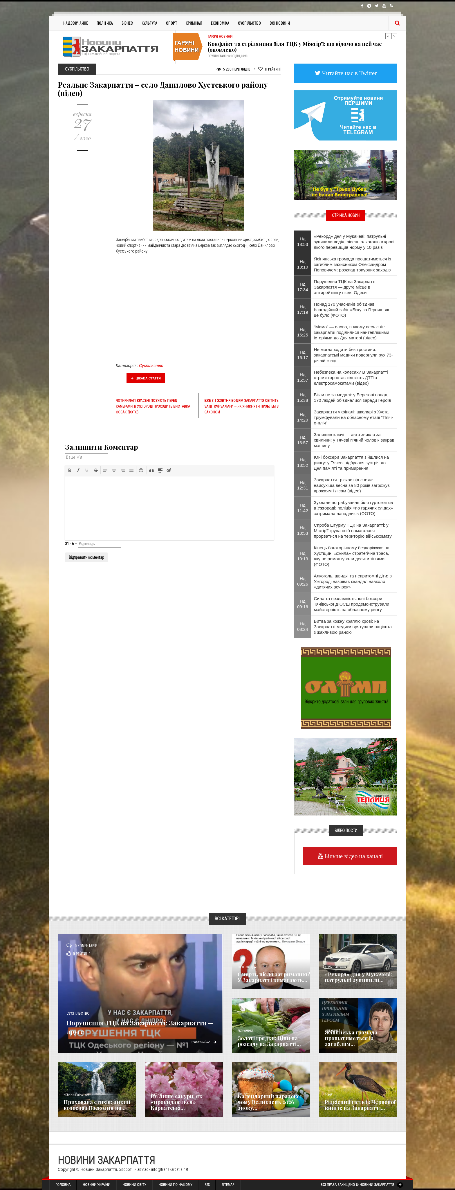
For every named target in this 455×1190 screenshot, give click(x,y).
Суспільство (249, 23)
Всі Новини (280, 23)
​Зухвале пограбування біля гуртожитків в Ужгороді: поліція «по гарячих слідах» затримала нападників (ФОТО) (353, 508)
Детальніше (201, 1041)
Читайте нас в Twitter (349, 73)
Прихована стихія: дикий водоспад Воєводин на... (97, 1105)
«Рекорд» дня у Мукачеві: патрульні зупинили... (358, 977)
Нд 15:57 (302, 377)
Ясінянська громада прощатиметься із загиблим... (351, 1038)
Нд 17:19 (302, 309)
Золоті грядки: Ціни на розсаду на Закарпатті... (269, 1041)
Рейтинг (269, 68)
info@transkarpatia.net (169, 1169)
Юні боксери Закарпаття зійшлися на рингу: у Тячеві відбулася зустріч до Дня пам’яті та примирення (351, 463)
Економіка (220, 23)
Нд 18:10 (302, 264)
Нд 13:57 (302, 440)
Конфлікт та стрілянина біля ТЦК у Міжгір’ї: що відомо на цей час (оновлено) (295, 46)
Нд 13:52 (302, 462)
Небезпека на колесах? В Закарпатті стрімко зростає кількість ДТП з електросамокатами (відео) (351, 378)
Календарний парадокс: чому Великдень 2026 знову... (269, 1102)
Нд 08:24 (302, 626)
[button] (70, 470)
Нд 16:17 (302, 355)
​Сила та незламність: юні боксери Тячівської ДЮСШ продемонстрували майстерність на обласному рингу (351, 604)
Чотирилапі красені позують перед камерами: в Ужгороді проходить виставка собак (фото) (153, 406)
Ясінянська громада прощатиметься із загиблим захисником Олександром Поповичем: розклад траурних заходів (352, 264)
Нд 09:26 (302, 581)
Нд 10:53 (302, 530)
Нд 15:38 (302, 397)
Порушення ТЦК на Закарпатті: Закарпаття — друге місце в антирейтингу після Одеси (345, 287)
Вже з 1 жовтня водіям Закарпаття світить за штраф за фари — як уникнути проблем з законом (241, 406)
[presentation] (69, 470)
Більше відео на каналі (353, 856)
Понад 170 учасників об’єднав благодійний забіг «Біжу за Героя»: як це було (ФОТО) (351, 310)
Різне (328, 1095)
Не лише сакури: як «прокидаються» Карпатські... (176, 1102)
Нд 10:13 (302, 556)
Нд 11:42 (302, 508)
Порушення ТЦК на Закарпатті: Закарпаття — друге (134, 1026)
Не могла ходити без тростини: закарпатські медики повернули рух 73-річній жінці (353, 355)
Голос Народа (247, 967)
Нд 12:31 (302, 485)
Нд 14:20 (302, 417)
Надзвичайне (75, 23)
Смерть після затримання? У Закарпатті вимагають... (274, 977)
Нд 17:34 (302, 287)
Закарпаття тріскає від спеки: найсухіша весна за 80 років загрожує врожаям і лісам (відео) (352, 485)
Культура (149, 23)
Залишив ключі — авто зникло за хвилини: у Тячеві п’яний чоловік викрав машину (354, 440)
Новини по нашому (77, 1095)
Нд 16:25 (302, 332)
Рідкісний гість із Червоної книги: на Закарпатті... (360, 1105)
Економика (245, 1031)
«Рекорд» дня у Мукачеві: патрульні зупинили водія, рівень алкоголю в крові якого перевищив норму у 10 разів (354, 242)
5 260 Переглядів (233, 68)
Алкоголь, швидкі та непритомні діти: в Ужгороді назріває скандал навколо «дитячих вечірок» (353, 581)
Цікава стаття (146, 378)
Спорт (171, 23)
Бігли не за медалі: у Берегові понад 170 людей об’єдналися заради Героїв (352, 397)
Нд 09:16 (302, 604)
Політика (105, 23)
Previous (388, 36)
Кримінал (194, 23)
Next (394, 36)
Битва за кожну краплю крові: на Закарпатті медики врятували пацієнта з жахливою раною (353, 627)
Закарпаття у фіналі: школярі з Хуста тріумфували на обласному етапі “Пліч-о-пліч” (353, 417)
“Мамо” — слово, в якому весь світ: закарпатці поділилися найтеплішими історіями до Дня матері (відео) (351, 332)
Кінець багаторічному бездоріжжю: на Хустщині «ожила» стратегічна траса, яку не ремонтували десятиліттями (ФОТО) (351, 556)
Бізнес (127, 23)
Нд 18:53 (302, 241)
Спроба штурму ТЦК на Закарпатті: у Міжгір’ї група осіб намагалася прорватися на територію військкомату (353, 531)
